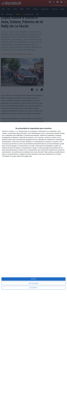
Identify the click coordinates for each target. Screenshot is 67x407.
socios (17, 131)
